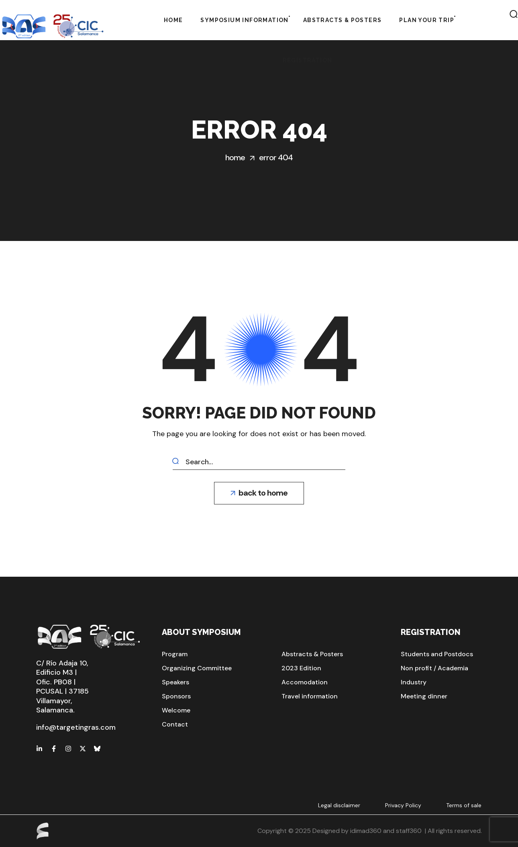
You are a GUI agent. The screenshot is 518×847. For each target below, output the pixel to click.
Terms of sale (463, 805)
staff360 (409, 831)
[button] (259, 493)
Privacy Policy (403, 805)
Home (235, 157)
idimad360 (365, 831)
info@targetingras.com (76, 727)
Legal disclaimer (339, 805)
